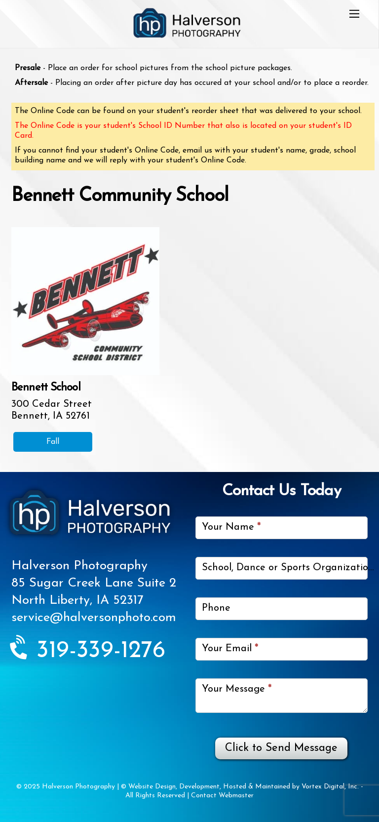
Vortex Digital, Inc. (330, 786)
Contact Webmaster (222, 795)
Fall (52, 442)
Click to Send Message (281, 748)
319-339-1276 (88, 651)
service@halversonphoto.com (93, 618)
